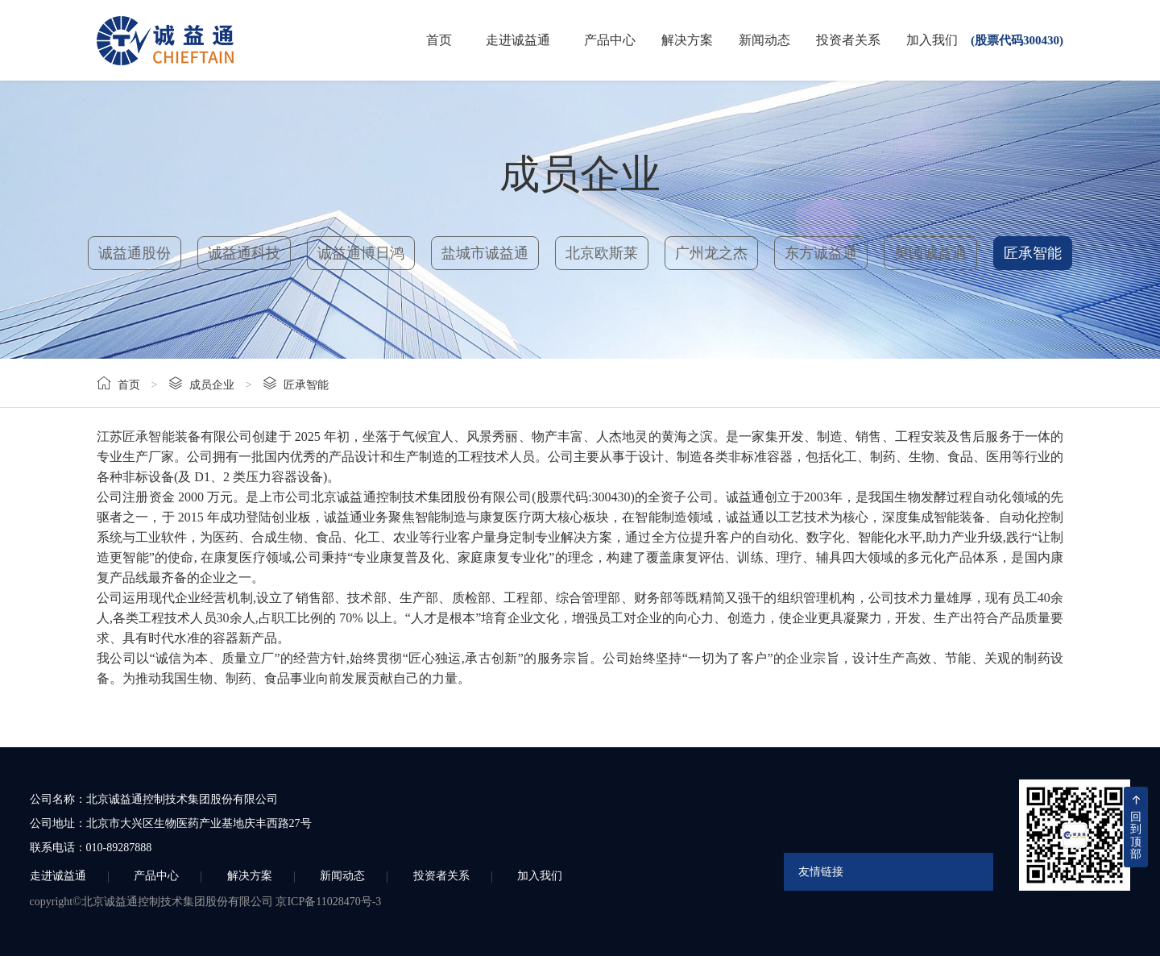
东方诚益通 (821, 253)
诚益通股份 (134, 253)
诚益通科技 (244, 253)
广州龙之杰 (711, 253)
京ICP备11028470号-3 (328, 902)
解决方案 (687, 40)
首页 (439, 40)
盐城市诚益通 (484, 253)
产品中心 (610, 40)
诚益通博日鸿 (360, 253)
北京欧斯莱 (602, 253)
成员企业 (211, 385)
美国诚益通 (930, 253)
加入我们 (932, 40)
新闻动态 (764, 40)
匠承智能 (1033, 253)
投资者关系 (848, 40)
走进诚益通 (518, 40)
